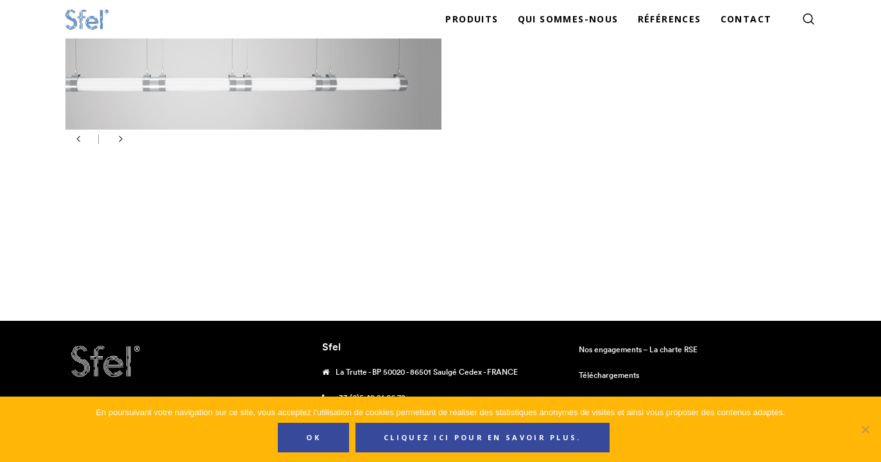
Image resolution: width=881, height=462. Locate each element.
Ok (313, 437)
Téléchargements (609, 375)
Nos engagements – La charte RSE (638, 349)
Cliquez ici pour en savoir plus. (482, 437)
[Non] (865, 429)
